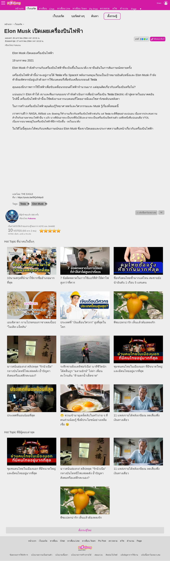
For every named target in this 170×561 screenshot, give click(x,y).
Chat (51, 9)
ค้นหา (94, 16)
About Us (99, 555)
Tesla (58, 75)
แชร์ (141, 39)
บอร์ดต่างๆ (77, 16)
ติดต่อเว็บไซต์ (111, 555)
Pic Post (93, 9)
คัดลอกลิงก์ (158, 39)
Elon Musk (38, 204)
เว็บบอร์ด (31, 8)
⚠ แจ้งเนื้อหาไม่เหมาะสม (146, 213)
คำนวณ (124, 8)
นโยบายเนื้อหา (61, 555)
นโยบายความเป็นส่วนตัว (41, 555)
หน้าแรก (19, 8)
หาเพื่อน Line (63, 8)
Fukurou (17, 45)
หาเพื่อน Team (80, 8)
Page (133, 9)
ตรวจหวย (104, 8)
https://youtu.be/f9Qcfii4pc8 (30, 198)
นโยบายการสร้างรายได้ (81, 555)
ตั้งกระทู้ (112, 16)
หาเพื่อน (43, 8)
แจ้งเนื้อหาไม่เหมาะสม (150, 555)
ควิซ (114, 8)
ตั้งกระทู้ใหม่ (84, 530)
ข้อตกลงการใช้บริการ (19, 555)
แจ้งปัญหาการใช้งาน (129, 555)
